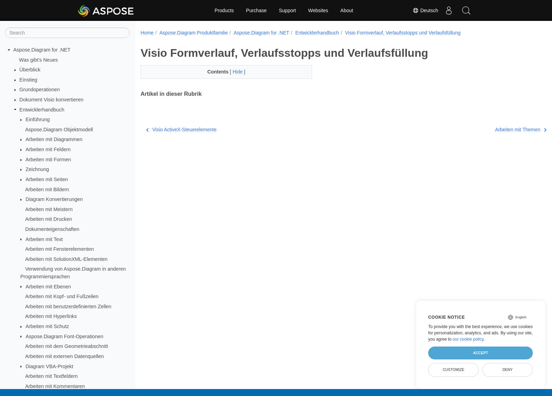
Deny (507, 369)
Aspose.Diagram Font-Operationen (64, 336)
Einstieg (28, 80)
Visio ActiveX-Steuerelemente (181, 129)
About (346, 10)
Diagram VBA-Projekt (49, 366)
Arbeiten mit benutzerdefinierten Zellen (68, 306)
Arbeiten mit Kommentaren (55, 386)
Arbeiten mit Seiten (46, 179)
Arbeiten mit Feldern (48, 149)
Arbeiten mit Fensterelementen (59, 249)
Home (147, 33)
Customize (453, 369)
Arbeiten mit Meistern (49, 209)
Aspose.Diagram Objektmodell (59, 129)
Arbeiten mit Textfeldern (51, 376)
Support (287, 10)
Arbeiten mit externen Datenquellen (64, 356)
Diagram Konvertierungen (54, 199)
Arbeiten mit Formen (48, 159)
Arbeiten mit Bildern (47, 189)
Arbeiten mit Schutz (47, 326)
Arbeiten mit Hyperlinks (51, 316)
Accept (480, 353)
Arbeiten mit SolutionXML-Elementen (66, 259)
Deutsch (425, 10)
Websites (318, 10)
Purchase (256, 10)
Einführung (37, 119)
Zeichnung (37, 169)
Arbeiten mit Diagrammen (53, 139)
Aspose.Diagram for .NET (41, 50)
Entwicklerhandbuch (42, 109)
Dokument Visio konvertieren (52, 99)
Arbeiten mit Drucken (48, 219)
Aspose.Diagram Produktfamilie (193, 33)
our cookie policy (468, 339)
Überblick (30, 69)
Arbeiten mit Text (44, 239)
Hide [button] (232, 72)
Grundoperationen (40, 89)
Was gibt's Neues (38, 60)
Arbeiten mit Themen (492, 129)
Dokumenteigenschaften (52, 229)
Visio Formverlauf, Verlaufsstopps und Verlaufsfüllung (402, 33)
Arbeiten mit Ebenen (48, 286)
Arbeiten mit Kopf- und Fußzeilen (61, 296)
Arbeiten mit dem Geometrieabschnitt (66, 346)
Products (224, 10)
